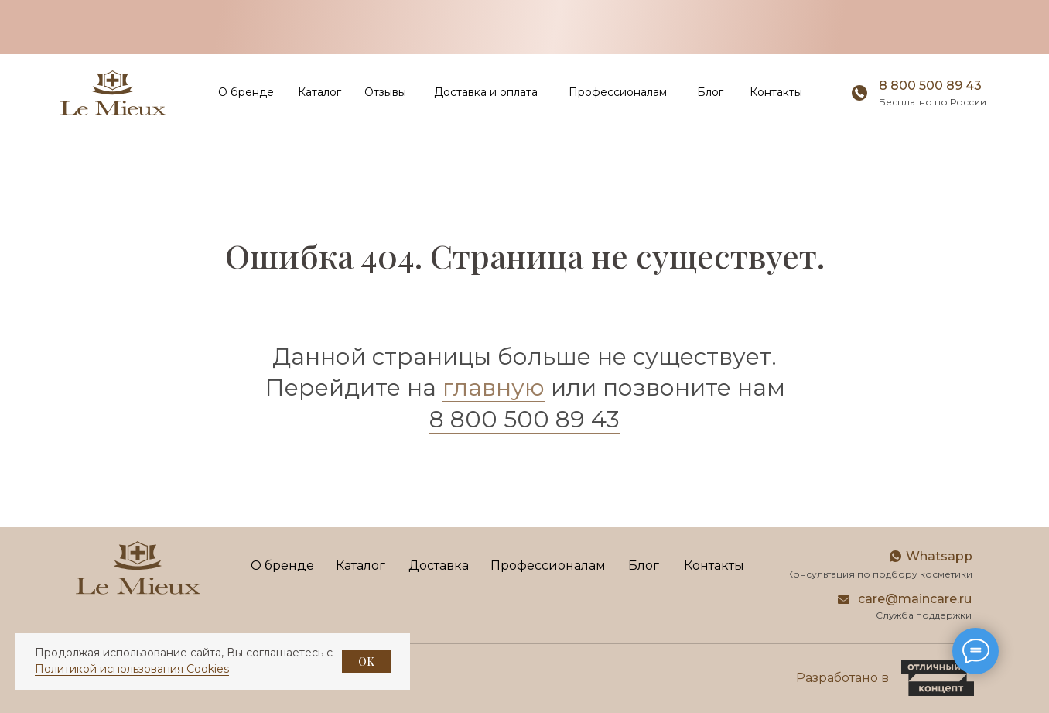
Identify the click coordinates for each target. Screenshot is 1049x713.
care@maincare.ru (915, 598)
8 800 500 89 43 (930, 85)
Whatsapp (939, 556)
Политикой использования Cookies (132, 669)
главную (493, 387)
